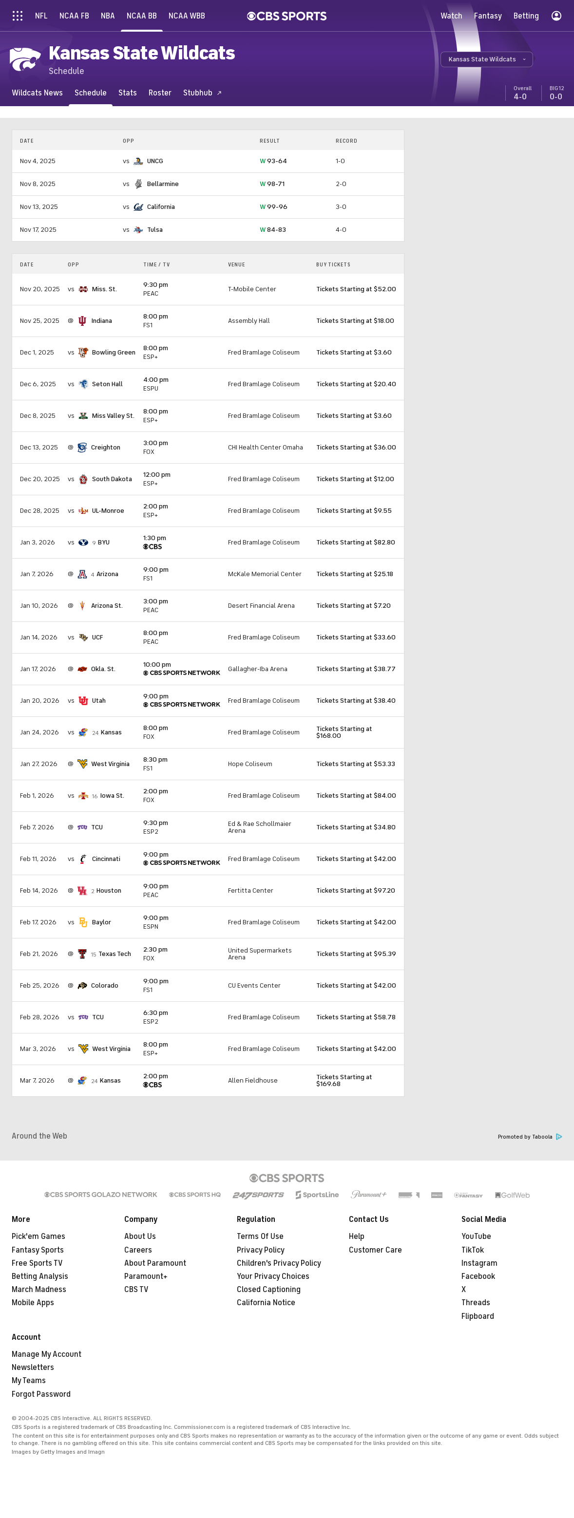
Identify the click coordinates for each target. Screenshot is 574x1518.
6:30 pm (155, 1013)
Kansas (111, 732)
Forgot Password (41, 1394)
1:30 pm (154, 538)
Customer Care (375, 1250)
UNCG (155, 161)
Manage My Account (46, 1354)
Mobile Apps (33, 1303)
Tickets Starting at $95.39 (356, 954)
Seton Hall (107, 384)
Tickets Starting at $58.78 (356, 1017)
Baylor (101, 922)
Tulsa (155, 229)
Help (356, 1236)
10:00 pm (157, 664)
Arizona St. (107, 605)
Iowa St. (112, 795)
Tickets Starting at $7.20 (353, 605)
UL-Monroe (108, 510)
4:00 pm (156, 379)
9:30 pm (155, 285)
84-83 (273, 229)
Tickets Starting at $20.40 (356, 384)
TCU (97, 827)
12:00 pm (157, 474)
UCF (97, 637)
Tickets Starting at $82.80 (355, 542)
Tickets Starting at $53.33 (355, 764)
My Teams (29, 1381)
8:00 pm (155, 316)
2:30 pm (155, 949)
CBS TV (136, 1289)
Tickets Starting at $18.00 (355, 321)
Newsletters (33, 1367)
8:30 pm (155, 759)
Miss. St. (104, 289)
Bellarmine (163, 184)
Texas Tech (114, 954)
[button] (486, 59)
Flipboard (477, 1316)
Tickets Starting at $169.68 (344, 1080)
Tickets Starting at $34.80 (356, 827)
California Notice (266, 1303)
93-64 (273, 161)
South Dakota (112, 479)
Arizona (107, 574)
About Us (140, 1236)
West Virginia (110, 764)
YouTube (476, 1236)
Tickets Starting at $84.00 (356, 795)
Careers (138, 1250)
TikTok (472, 1250)
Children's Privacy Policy (279, 1263)
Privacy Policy (261, 1250)
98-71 (272, 184)
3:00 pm (155, 443)
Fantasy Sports (38, 1250)
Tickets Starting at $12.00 (355, 479)
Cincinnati (106, 859)
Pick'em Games (38, 1236)
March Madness (39, 1289)
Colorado (104, 985)
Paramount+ (146, 1276)
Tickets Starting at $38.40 (356, 700)
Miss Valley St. (113, 416)
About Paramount (155, 1263)
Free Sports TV (37, 1263)
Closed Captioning (269, 1289)
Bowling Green (113, 352)
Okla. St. (103, 669)
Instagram (479, 1263)
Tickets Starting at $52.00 (356, 289)
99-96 (273, 207)
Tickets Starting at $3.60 (354, 352)
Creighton (105, 447)
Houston (108, 890)
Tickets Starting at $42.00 (356, 859)
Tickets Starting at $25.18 (354, 574)
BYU (104, 542)
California (161, 207)
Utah (99, 700)
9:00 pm (156, 569)
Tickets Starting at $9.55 (354, 510)
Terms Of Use (260, 1236)
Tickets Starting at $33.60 (356, 637)
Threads (475, 1303)
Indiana (101, 321)
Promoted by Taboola (530, 1137)
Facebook (478, 1276)
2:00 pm (155, 506)
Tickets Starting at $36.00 (356, 447)
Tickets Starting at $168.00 (344, 732)
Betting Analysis (40, 1276)
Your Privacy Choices (273, 1276)
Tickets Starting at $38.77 (356, 669)
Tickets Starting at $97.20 (355, 890)
